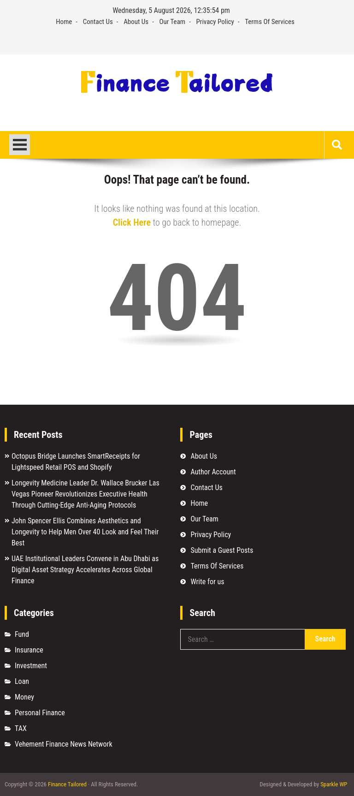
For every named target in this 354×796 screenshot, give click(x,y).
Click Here (132, 222)
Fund (22, 634)
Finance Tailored (67, 784)
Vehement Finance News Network (63, 744)
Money (24, 697)
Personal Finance (40, 712)
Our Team (172, 22)
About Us (136, 22)
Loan (22, 681)
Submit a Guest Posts (221, 550)
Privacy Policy (215, 22)
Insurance (29, 650)
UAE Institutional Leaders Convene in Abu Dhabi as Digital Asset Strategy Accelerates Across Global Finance (85, 569)
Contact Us (98, 22)
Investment (31, 665)
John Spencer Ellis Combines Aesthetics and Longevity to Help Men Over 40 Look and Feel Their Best (85, 531)
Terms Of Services (270, 22)
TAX (21, 728)
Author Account (213, 471)
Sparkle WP (333, 784)
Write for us (207, 581)
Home (64, 22)
